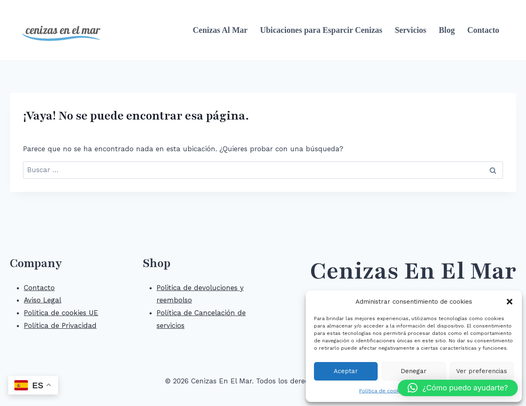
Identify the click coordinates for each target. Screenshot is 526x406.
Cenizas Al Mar (220, 30)
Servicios (411, 30)
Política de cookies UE (61, 313)
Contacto (483, 30)
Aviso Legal (42, 300)
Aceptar (346, 371)
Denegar (414, 371)
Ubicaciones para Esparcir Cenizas (321, 30)
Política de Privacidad (60, 325)
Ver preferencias (481, 371)
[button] (509, 302)
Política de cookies (383, 391)
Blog (447, 30)
